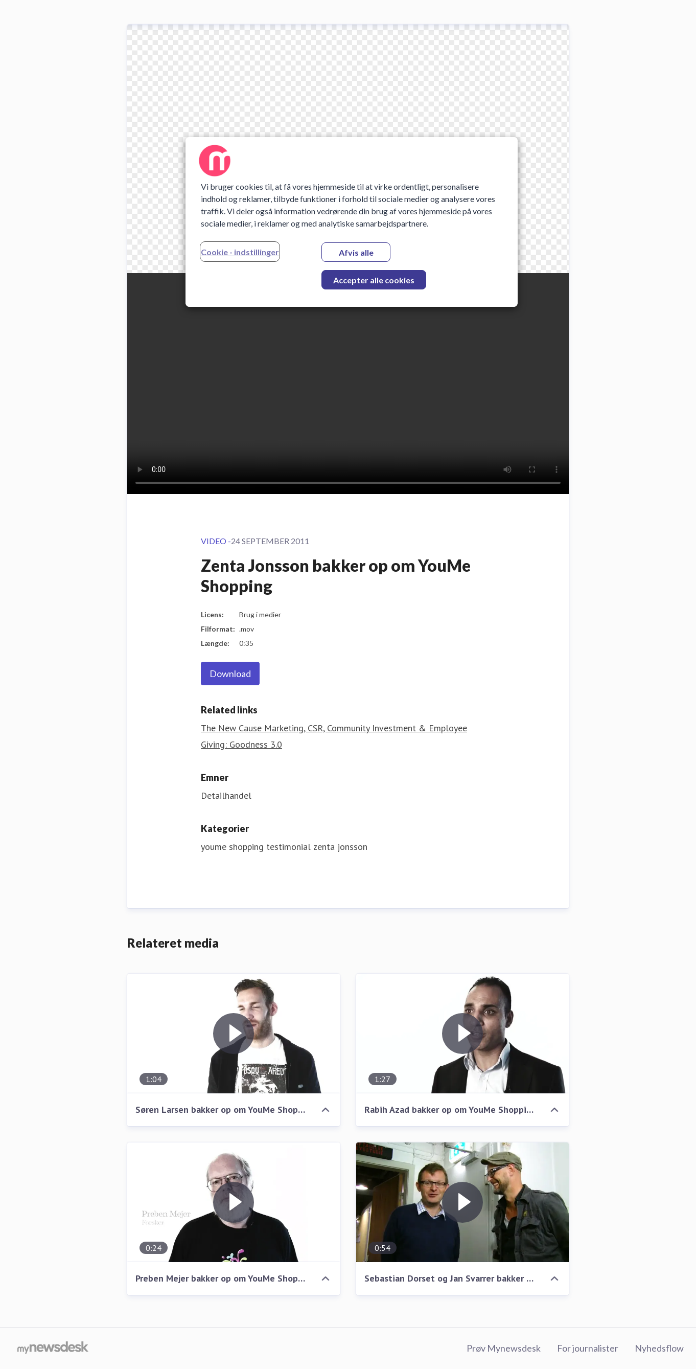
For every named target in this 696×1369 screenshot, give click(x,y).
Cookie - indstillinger (240, 252)
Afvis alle (356, 252)
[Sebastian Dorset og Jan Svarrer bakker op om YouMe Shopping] (462, 1202)
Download (230, 673)
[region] (351, 222)
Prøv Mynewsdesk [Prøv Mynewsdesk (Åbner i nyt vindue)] (504, 1348)
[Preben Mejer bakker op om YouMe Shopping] (233, 1202)
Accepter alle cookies (373, 280)
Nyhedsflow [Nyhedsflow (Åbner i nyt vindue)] (659, 1348)
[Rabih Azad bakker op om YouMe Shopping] (462, 1033)
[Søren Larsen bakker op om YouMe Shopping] (233, 1033)
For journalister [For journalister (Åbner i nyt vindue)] (587, 1348)
